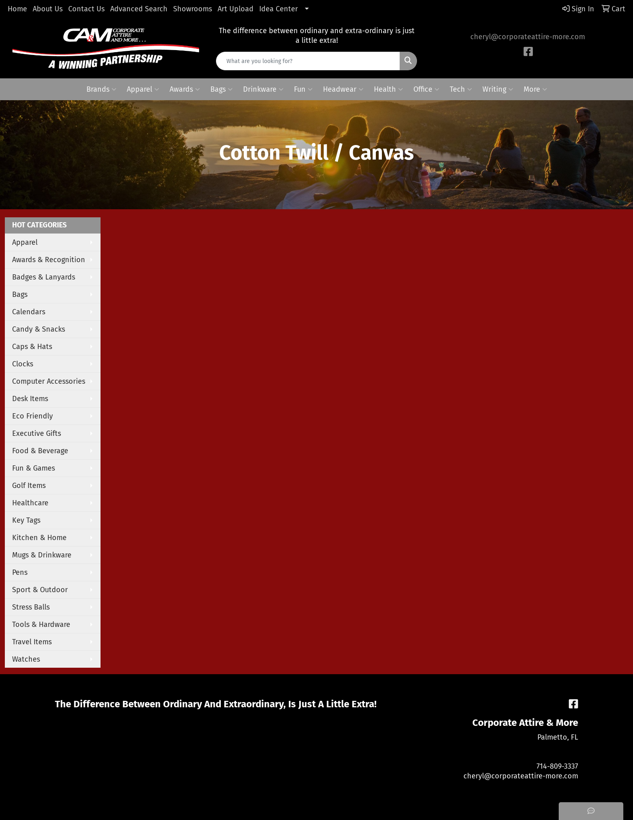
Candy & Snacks (38, 329)
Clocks (22, 364)
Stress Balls (31, 607)
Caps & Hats (32, 346)
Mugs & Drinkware (41, 555)
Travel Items (32, 641)
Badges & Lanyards (43, 277)
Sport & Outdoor (40, 589)
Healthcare (30, 502)
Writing (497, 89)
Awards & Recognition (48, 259)
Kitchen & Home (39, 537)
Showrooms (192, 8)
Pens (19, 572)
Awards (185, 89)
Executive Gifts (36, 433)
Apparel (143, 89)
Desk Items (30, 398)
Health (388, 89)
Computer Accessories (48, 381)
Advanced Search (139, 8)
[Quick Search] (308, 61)
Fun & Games (33, 468)
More (535, 89)
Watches (26, 659)
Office (426, 89)
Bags (221, 89)
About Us (48, 8)
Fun (303, 89)
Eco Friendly (32, 416)
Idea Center (278, 8)
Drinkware (263, 89)
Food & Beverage (40, 450)
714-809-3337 (557, 766)
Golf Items (29, 485)
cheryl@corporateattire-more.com (527, 36)
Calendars (28, 311)
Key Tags (26, 520)
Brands (101, 89)
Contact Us (86, 8)
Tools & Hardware (41, 624)
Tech (461, 89)
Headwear (343, 89)
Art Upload (236, 8)
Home (17, 8)
